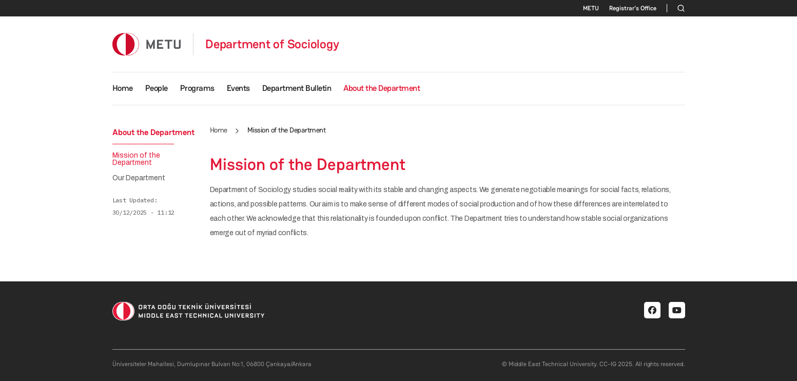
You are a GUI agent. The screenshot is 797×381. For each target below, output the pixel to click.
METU (591, 8)
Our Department (138, 178)
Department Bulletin (297, 88)
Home (122, 88)
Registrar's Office (632, 8)
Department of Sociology (272, 44)
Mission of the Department (136, 159)
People (156, 88)
